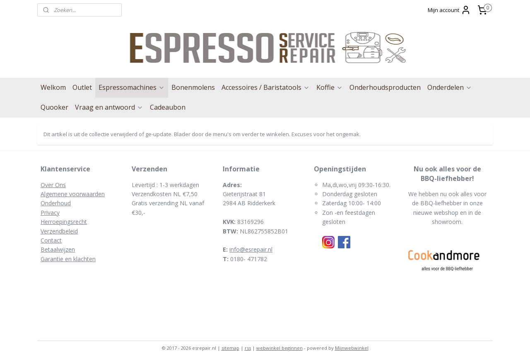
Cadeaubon (168, 107)
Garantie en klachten (68, 259)
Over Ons (53, 185)
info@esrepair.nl (250, 249)
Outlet (82, 87)
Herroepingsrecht (64, 222)
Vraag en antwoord (109, 107)
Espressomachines (132, 87)
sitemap (230, 348)
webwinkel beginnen (279, 348)
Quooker (54, 107)
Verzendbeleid (59, 231)
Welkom (53, 87)
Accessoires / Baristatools (266, 87)
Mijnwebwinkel (352, 348)
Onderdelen (449, 87)
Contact (51, 240)
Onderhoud (56, 203)
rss (248, 348)
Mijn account (449, 10)
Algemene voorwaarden (73, 194)
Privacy (50, 212)
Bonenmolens (193, 87)
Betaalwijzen (58, 249)
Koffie (329, 87)
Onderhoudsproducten (385, 87)
